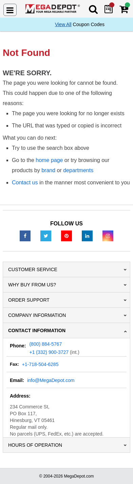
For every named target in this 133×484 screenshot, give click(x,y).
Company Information (37, 315)
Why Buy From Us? (32, 284)
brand (48, 170)
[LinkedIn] (87, 235)
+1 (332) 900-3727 (49, 352)
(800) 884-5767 (45, 344)
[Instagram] (107, 235)
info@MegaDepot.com (51, 380)
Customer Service (32, 269)
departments (78, 170)
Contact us (25, 182)
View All (63, 24)
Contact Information (36, 330)
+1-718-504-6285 (40, 364)
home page (49, 160)
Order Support (29, 300)
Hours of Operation (35, 445)
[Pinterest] (66, 235)
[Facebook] (25, 235)
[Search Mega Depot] (94, 9)
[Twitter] (45, 235)
